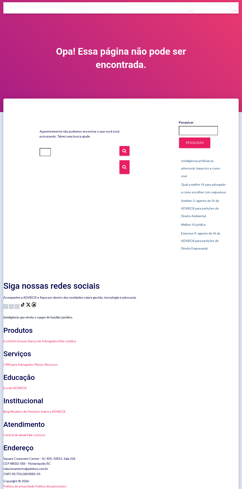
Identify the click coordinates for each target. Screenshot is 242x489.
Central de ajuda (14, 435)
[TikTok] (23, 306)
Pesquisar (186, 122)
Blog (6, 411)
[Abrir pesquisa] (185, 8)
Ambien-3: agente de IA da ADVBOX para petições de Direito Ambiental (200, 208)
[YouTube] (12, 306)
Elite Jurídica (67, 341)
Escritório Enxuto (15, 341)
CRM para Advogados (18, 364)
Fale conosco (36, 435)
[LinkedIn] (17, 306)
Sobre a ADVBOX (53, 411)
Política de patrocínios (50, 486)
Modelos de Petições (25, 411)
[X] (28, 306)
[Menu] (234, 8)
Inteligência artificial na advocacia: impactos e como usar (200, 168)
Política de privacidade (19, 486)
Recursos (51, 364)
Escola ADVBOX (15, 388)
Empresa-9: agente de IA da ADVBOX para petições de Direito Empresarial (200, 240)
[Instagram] (6, 306)
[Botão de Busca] (124, 167)
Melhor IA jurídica (193, 224)
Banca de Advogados (43, 341)
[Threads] (33, 306)
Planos (39, 364)
